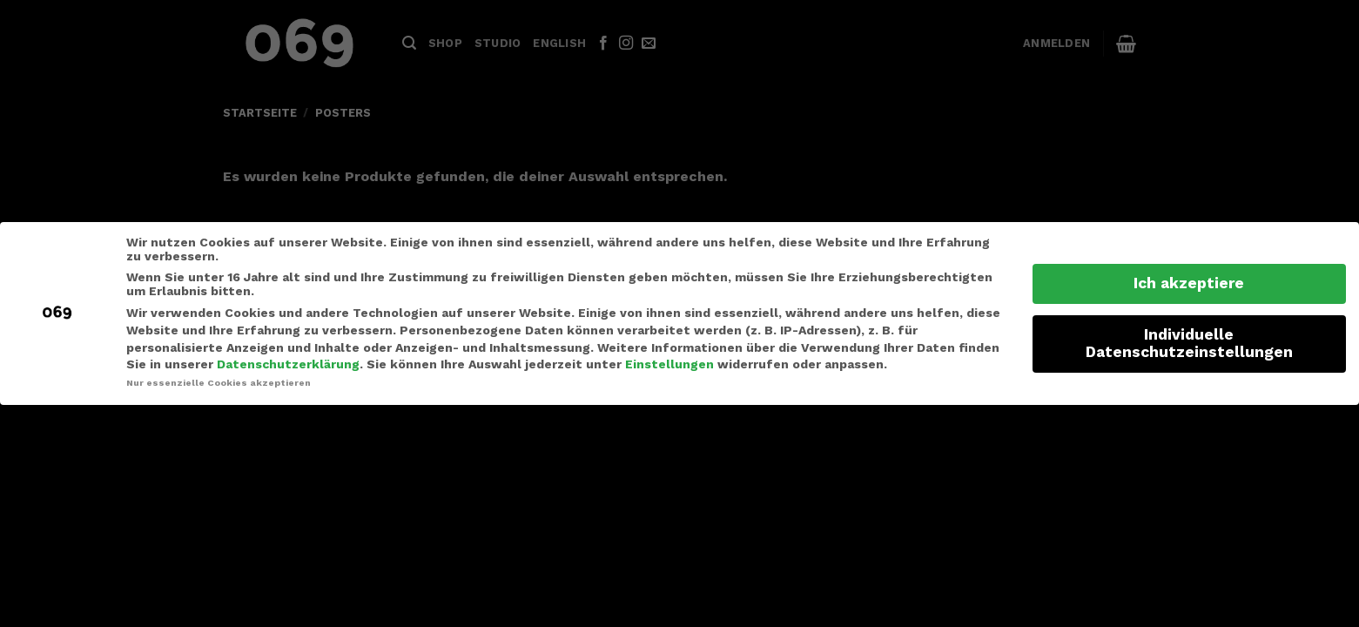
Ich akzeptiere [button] (1189, 283)
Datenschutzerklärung (288, 364)
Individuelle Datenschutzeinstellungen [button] (1189, 343)
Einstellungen (669, 364)
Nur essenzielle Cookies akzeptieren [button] (218, 382)
